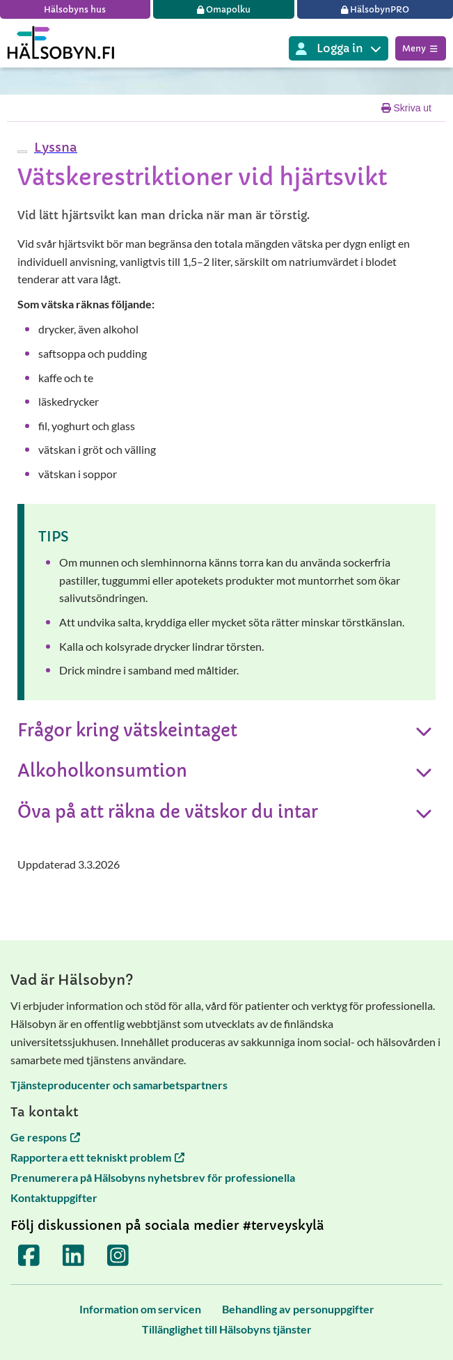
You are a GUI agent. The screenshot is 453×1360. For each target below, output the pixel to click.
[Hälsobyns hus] (75, 9)
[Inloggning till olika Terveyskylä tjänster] (338, 48)
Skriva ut (406, 107)
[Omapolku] (223, 9)
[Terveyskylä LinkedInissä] (73, 1255)
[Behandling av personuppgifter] (298, 1308)
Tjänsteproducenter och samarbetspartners (119, 1084)
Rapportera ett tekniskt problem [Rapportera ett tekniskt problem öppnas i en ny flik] (97, 1157)
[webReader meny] (22, 151)
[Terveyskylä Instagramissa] (118, 1255)
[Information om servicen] (140, 1308)
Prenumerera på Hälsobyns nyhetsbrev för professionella (152, 1177)
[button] (54, 147)
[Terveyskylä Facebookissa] (29, 1255)
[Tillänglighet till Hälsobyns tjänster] (227, 1329)
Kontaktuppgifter (53, 1197)
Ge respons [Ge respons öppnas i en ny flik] (45, 1137)
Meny (420, 48)
